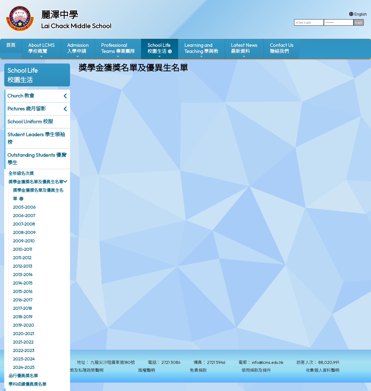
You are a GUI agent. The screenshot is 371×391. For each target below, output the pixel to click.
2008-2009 (24, 232)
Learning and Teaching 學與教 (201, 50)
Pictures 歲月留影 (26, 108)
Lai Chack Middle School (76, 26)
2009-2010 (23, 240)
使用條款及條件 (256, 370)
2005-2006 (24, 207)
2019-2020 (23, 325)
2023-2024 (23, 358)
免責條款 (198, 370)
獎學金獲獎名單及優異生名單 (35, 181)
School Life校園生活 (158, 50)
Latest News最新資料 (244, 50)
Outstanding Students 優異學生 (36, 159)
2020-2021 (23, 333)
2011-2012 (22, 257)
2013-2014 (22, 274)
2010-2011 (22, 249)
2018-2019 (22, 316)
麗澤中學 (59, 15)
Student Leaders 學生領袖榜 (36, 138)
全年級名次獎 (21, 173)
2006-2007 (24, 215)
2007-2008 (24, 224)
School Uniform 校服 (30, 121)
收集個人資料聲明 (322, 370)
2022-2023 (23, 350)
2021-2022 (23, 342)
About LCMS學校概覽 (41, 50)
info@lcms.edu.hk (267, 362)
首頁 (11, 45)
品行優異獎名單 (23, 375)
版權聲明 (146, 370)
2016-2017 (22, 299)
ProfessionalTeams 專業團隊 (118, 50)
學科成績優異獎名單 (27, 384)
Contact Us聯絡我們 (281, 48)
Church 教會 (20, 95)
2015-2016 (22, 291)
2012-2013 (22, 266)
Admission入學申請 (77, 50)
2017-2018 (22, 308)
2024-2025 (23, 367)
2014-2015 (22, 283)
